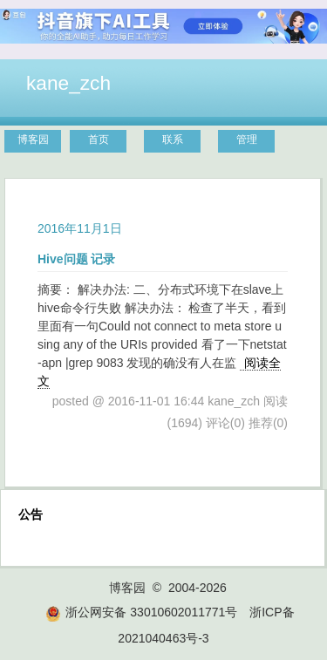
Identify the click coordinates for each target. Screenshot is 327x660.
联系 (172, 139)
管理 (246, 139)
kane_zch (68, 82)
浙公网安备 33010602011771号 (141, 612)
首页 (98, 139)
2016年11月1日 (79, 228)
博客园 (33, 139)
